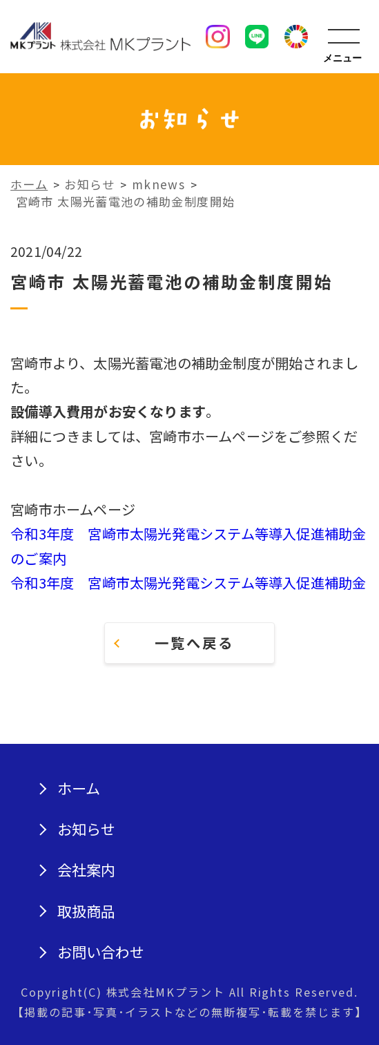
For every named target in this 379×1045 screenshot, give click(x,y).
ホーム (78, 788)
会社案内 (86, 870)
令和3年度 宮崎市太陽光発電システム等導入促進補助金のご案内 (188, 546)
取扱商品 (86, 911)
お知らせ (86, 829)
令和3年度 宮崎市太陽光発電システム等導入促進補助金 (188, 583)
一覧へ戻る (194, 643)
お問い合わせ (100, 952)
